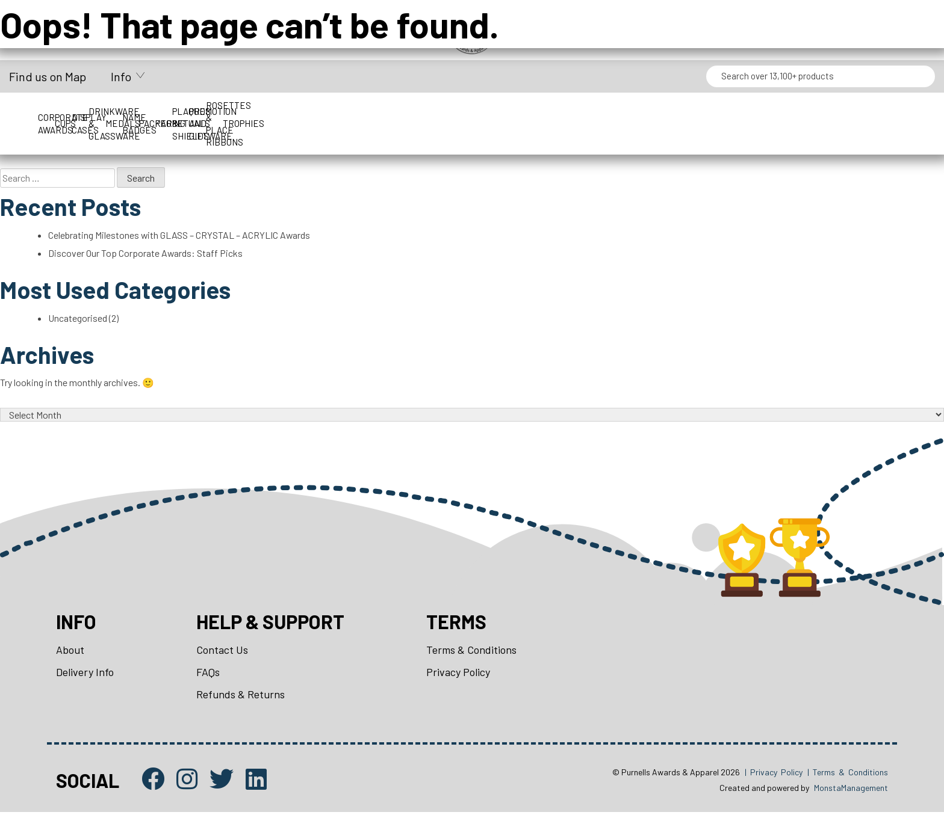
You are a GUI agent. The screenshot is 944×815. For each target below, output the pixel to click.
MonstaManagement (851, 791)
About (70, 652)
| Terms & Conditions (847, 775)
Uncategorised (77, 319)
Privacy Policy (458, 674)
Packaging (710, 111)
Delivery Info (85, 674)
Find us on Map (47, 76)
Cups (187, 111)
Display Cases (292, 111)
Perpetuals (814, 111)
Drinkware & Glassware (396, 111)
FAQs (208, 674)
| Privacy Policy (774, 775)
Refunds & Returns (240, 697)
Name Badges (606, 111)
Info (121, 76)
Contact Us (222, 652)
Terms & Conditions (471, 652)
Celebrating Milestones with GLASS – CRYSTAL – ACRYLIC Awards (179, 235)
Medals (500, 111)
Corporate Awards (83, 111)
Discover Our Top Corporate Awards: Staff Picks (145, 253)
